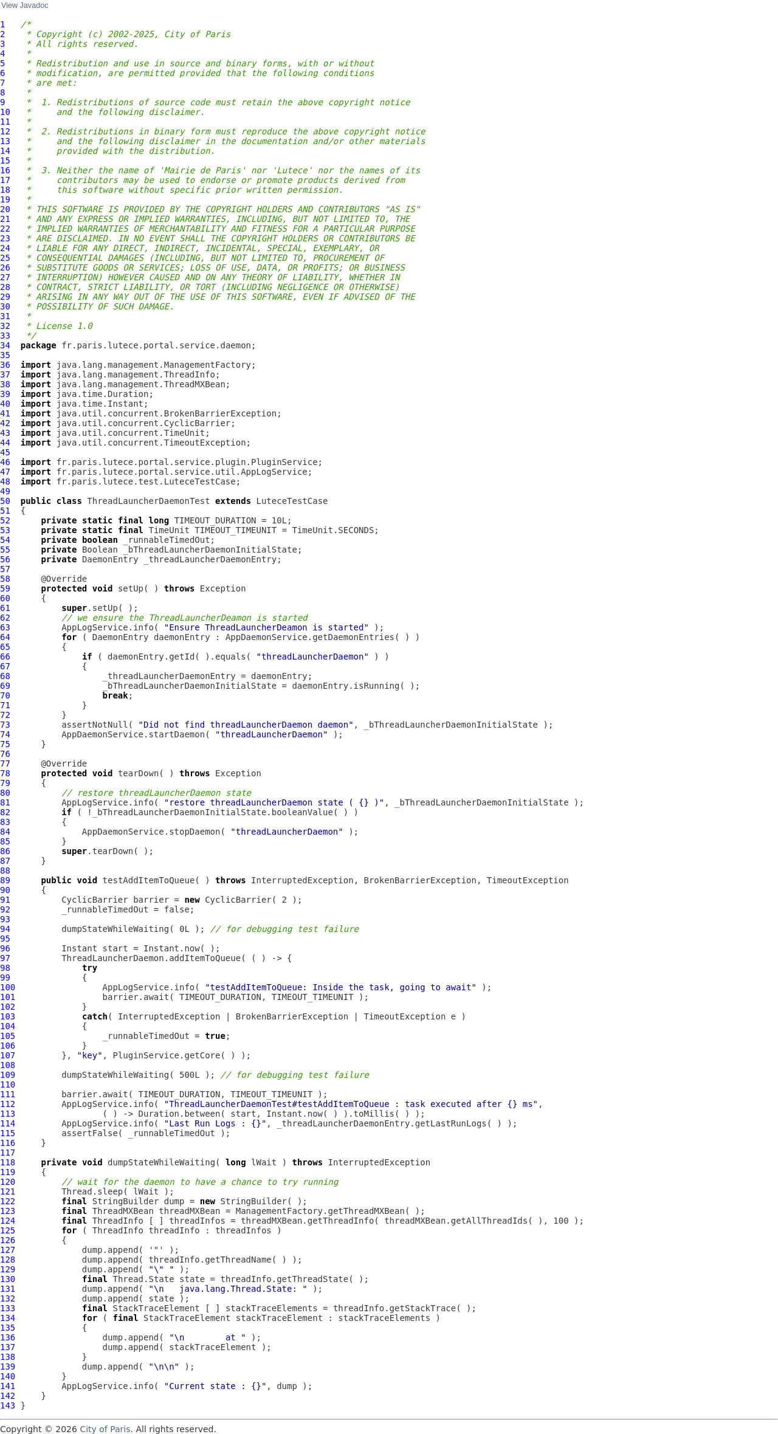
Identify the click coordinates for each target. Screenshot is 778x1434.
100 (7, 987)
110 (7, 1084)
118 (7, 1162)
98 (5, 968)
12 (5, 131)
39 (5, 394)
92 (5, 909)
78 (5, 773)
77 (5, 763)
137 (7, 1347)
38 (5, 384)
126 (7, 1240)
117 (7, 1152)
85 (5, 841)
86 (5, 851)
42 (5, 423)
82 (5, 812)
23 (5, 238)
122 (7, 1201)
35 (5, 355)
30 (5, 306)
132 (7, 1298)
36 (5, 365)
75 (5, 744)
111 (7, 1094)
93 (5, 919)
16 (5, 170)
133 (7, 1308)
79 (5, 783)
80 (5, 793)
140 (7, 1376)
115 (7, 1133)
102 (7, 1007)
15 (5, 160)
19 (5, 199)
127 (7, 1250)
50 (5, 501)
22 (5, 228)
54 (5, 540)
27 (5, 277)
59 (5, 588)
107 (7, 1055)
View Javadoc (24, 5)
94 (5, 929)
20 (5, 209)
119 (7, 1172)
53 (5, 530)
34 (5, 345)
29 (5, 297)
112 (7, 1104)
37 (5, 374)
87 (5, 861)
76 (5, 754)
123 (7, 1211)
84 (5, 831)
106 (7, 1045)
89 (5, 880)
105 (7, 1036)
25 (5, 258)
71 (5, 705)
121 (7, 1191)
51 (5, 510)
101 (7, 997)
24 (5, 248)
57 (5, 569)
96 (5, 948)
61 (5, 608)
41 (5, 413)
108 (7, 1065)
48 (5, 481)
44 (5, 442)
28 (5, 287)
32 (5, 326)
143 (7, 1405)
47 (5, 472)
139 (7, 1366)
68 (5, 676)
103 (7, 1016)
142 (7, 1396)
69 (5, 686)
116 (7, 1143)
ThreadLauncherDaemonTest (148, 501)
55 (5, 549)
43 (5, 433)
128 (7, 1259)
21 (5, 219)
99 (5, 977)
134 (7, 1318)
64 (5, 637)
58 (5, 579)
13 (5, 141)
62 (5, 617)
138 (7, 1357)
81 (5, 802)
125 (7, 1230)
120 (7, 1182)
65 (5, 647)
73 (5, 724)
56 (5, 559)
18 (5, 190)
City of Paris (105, 1429)
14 (5, 151)
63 (5, 627)
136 (7, 1337)
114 (7, 1123)
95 (5, 938)
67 (5, 666)
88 (5, 870)
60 (5, 598)
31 (5, 316)
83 (5, 822)
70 (5, 695)
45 (5, 452)
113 (7, 1114)
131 (7, 1289)
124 (7, 1220)
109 (7, 1075)
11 (5, 121)
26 (5, 267)
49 (5, 491)
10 (5, 112)
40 (5, 403)
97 (5, 958)
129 (7, 1269)
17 (5, 180)
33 (5, 335)
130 (7, 1279)
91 (5, 900)
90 (5, 890)
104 (7, 1026)
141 (7, 1386)
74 (5, 734)
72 (5, 715)
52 (5, 520)
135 (7, 1327)
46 (5, 462)
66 (5, 656)
